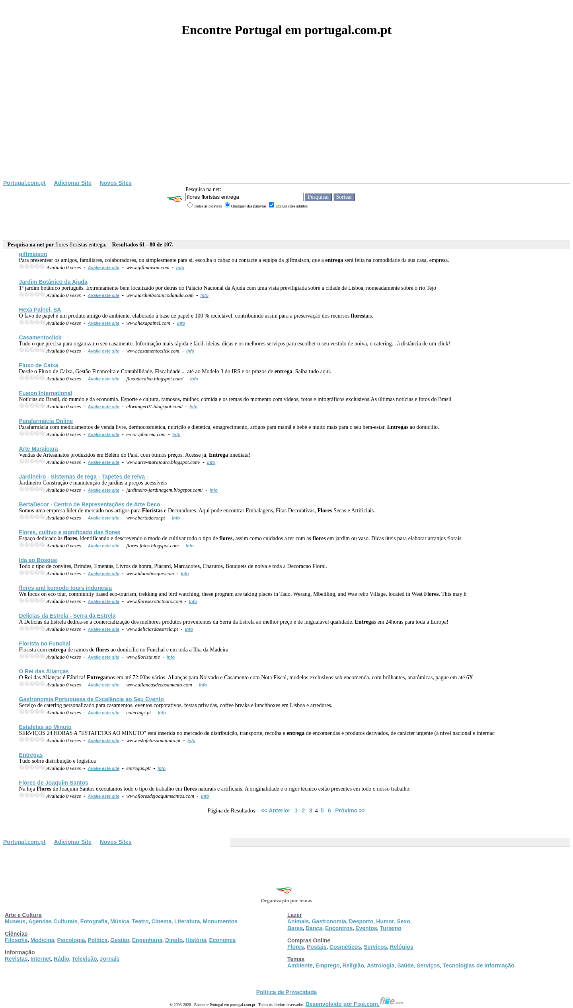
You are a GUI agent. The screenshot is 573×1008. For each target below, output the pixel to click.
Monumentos (220, 921)
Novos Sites (116, 183)
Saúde (405, 965)
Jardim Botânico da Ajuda (53, 282)
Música (119, 921)
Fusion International (45, 393)
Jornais (110, 959)
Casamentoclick (40, 337)
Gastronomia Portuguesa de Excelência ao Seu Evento (91, 699)
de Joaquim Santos (53, 782)
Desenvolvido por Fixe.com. (354, 1004)
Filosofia (16, 940)
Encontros (339, 928)
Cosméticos (345, 947)
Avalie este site (104, 267)
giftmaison (33, 254)
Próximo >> (350, 810)
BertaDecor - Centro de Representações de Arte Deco (89, 504)
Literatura (187, 921)
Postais (317, 947)
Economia (222, 940)
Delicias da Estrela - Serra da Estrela (67, 616)
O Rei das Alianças (44, 671)
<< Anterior (275, 810)
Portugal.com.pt (24, 183)
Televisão (84, 959)
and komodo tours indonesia (65, 588)
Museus (15, 921)
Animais (298, 921)
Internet (41, 959)
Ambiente (300, 965)
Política (98, 940)
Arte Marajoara (38, 449)
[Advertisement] (286, 120)
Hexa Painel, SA (40, 309)
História (195, 940)
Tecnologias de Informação (479, 965)
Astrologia (380, 965)
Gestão (119, 940)
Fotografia (93, 921)
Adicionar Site (73, 183)
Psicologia (71, 940)
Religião (353, 965)
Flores (295, 947)
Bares (295, 928)
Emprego (328, 965)
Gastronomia (329, 921)
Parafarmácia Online (46, 421)
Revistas (16, 959)
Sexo (403, 921)
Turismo (390, 928)
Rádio (61, 959)
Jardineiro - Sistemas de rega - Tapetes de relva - (83, 476)
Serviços (375, 947)
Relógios (401, 947)
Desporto (361, 921)
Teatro (140, 921)
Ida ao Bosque (38, 560)
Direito (174, 940)
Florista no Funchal (44, 643)
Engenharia (147, 940)
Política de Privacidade (286, 992)
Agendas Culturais (53, 921)
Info (180, 267)
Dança (314, 928)
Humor (385, 921)
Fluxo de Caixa (38, 365)
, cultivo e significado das (69, 532)
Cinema (162, 921)
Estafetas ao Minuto (45, 727)
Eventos (366, 928)
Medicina (43, 940)
